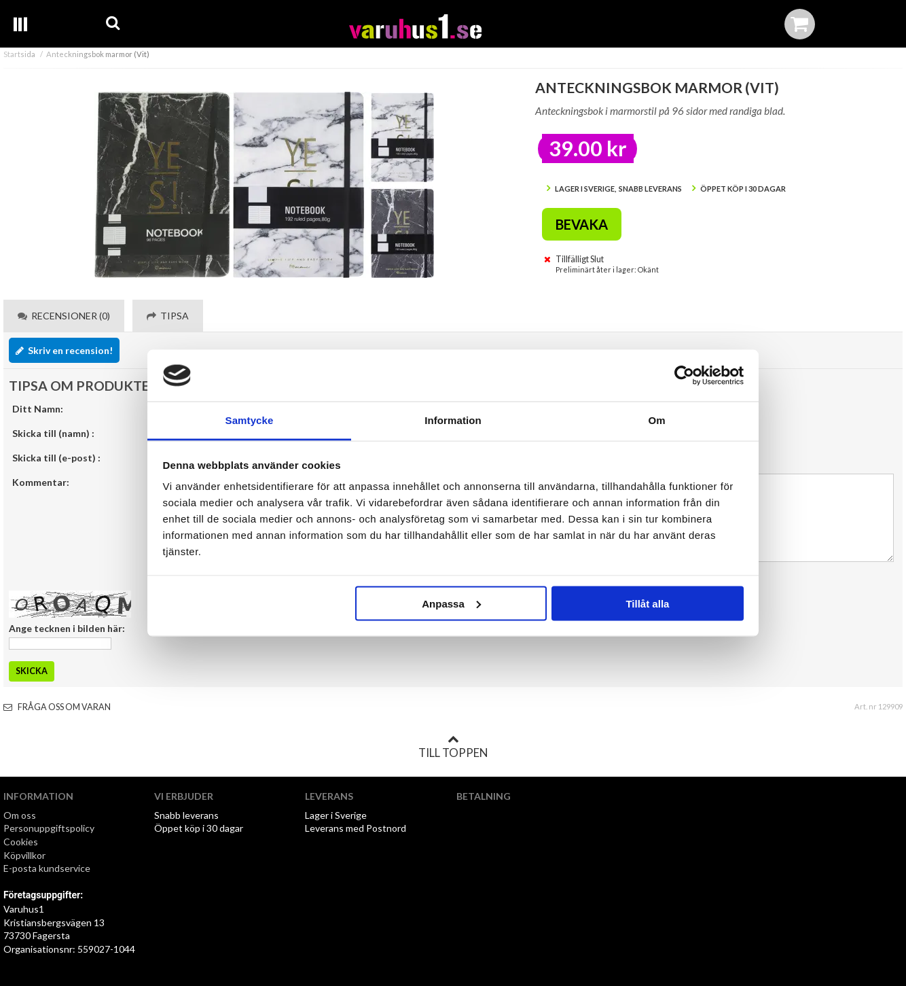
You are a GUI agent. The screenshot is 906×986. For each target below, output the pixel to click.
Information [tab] (453, 420)
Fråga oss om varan (57, 707)
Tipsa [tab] (168, 315)
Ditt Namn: (37, 409)
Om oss (19, 815)
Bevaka (582, 224)
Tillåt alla (647, 603)
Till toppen (453, 747)
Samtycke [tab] (249, 420)
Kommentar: (40, 482)
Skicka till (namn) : (53, 433)
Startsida (19, 54)
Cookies (20, 841)
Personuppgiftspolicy (48, 828)
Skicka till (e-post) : (56, 457)
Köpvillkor (24, 855)
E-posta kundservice (47, 868)
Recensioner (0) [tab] (64, 315)
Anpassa (451, 603)
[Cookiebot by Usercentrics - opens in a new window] (684, 376)
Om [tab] (656, 420)
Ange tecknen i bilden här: (67, 628)
